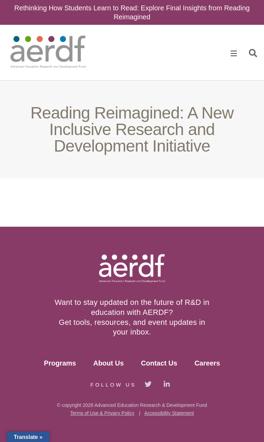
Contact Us (159, 363)
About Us (108, 363)
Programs (60, 363)
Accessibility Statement (169, 413)
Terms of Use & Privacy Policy (102, 413)
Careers (207, 363)
